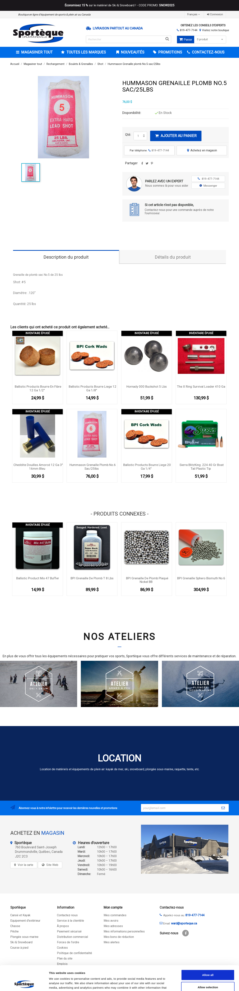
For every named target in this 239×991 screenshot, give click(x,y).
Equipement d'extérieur (25, 920)
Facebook (185, 933)
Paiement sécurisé (69, 931)
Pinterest (152, 164)
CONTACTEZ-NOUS (207, 52)
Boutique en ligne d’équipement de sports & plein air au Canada (54, 14)
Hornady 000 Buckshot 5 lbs (146, 386)
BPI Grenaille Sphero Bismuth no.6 (201, 578)
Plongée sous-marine (24, 937)
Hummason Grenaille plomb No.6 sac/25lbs (92, 466)
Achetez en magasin (201, 150)
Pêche (14, 931)
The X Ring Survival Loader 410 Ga (201, 386)
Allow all (208, 951)
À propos (63, 926)
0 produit (210, 39)
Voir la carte (25, 865)
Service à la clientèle (70, 920)
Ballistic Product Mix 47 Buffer (37, 578)
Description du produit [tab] (66, 257)
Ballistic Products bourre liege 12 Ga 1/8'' (92, 388)
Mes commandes (115, 915)
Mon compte (113, 907)
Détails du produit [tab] (173, 257)
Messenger (208, 185)
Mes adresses (113, 926)
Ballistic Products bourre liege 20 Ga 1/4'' (147, 466)
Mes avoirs (111, 920)
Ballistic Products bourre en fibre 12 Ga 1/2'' (38, 388)
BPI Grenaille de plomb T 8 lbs (92, 578)
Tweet (147, 164)
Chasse (15, 926)
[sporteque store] (184, 849)
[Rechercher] (128, 39)
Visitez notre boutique (215, 30)
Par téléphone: (149, 150)
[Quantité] (138, 136)
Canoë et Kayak (20, 915)
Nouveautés (132, 52)
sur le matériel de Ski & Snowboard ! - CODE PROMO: (119, 5)
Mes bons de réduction (119, 937)
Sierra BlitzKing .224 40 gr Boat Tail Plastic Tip (201, 466)
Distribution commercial (72, 937)
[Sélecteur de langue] (194, 14)
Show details (196, 983)
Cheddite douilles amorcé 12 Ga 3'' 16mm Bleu (38, 466)
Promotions (169, 52)
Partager (142, 164)
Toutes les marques (86, 52)
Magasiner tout (36, 52)
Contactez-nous (67, 915)
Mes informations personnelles (124, 931)
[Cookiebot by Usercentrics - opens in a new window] (24, 984)
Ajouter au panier (176, 136)
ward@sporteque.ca (184, 923)
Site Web (52, 865)
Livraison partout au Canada (118, 28)
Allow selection (208, 963)
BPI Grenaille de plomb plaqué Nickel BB (147, 580)
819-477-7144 (188, 30)
